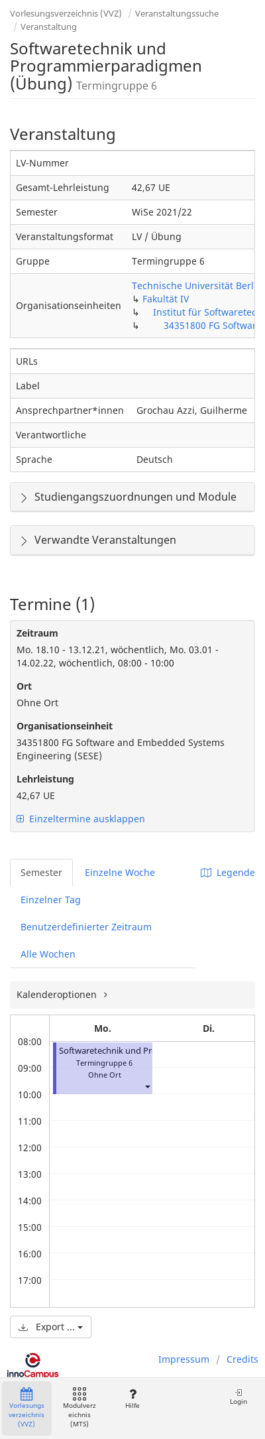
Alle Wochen (48, 954)
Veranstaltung (49, 26)
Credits (242, 1359)
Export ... (51, 1326)
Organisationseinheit (65, 726)
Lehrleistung (45, 779)
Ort (24, 686)
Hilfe (132, 1399)
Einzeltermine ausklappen (81, 818)
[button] (147, 1086)
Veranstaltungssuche (177, 13)
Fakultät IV (165, 298)
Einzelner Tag (51, 899)
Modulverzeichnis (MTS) (79, 1408)
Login (238, 1397)
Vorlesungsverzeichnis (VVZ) (66, 13)
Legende (228, 872)
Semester (41, 872)
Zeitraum (37, 633)
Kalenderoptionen (58, 994)
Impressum (183, 1359)
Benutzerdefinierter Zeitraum (86, 926)
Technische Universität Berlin (197, 285)
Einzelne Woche (120, 872)
